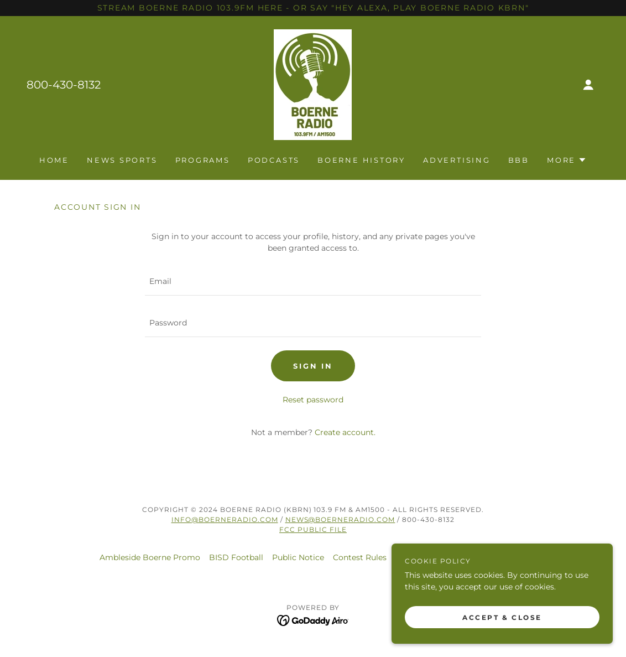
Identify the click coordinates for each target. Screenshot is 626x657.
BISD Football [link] (236, 557)
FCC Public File (313, 529)
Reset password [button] (313, 400)
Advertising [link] (457, 160)
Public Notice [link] (298, 557)
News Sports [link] (122, 160)
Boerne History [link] (361, 160)
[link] (313, 84)
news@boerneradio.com (340, 519)
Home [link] (54, 160)
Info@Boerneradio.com (224, 519)
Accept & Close (502, 617)
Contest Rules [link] (360, 557)
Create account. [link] (345, 432)
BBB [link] (518, 160)
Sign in (312, 365)
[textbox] (313, 281)
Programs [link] (202, 160)
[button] (588, 85)
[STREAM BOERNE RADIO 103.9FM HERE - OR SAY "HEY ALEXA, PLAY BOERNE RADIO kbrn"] (313, 8)
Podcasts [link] (274, 160)
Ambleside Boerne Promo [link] (150, 557)
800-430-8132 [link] (64, 84)
